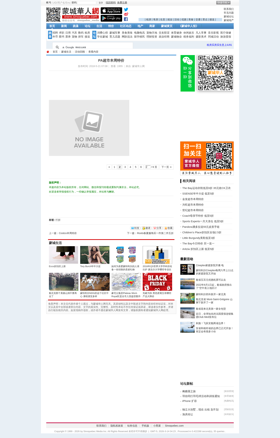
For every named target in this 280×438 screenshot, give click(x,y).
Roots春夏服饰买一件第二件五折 (155, 233)
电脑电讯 (139, 32)
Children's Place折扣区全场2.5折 (201, 232)
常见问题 (229, 12)
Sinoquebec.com (174, 425)
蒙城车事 (114, 32)
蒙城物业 (176, 36)
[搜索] (92, 47)
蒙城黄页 (166, 26)
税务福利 (188, 36)
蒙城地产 (229, 20)
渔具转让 (187, 414)
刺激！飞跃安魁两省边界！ (211, 323)
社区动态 (125, 26)
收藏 (170, 228)
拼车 (81, 36)
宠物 (74, 36)
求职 (61, 32)
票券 (68, 36)
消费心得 (102, 32)
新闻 (64, 26)
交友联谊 (164, 32)
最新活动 (186, 259)
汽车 (74, 32)
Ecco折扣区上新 (57, 266)
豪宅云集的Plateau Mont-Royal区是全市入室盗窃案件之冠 (126, 296)
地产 (140, 26)
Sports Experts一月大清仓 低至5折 (203, 221)
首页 (52, 26)
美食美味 (127, 32)
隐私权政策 (117, 425)
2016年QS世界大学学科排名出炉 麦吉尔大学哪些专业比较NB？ (157, 269)
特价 (111, 26)
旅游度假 (225, 36)
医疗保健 (225, 32)
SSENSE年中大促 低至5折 (198, 193)
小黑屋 (157, 425)
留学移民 (139, 36)
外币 (55, 36)
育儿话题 (114, 36)
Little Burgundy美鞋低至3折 (198, 237)
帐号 (48, 2)
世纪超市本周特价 (193, 210)
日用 (68, 32)
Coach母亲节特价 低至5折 (198, 215)
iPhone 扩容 (189, 400)
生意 (162, 19)
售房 (155, 19)
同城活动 (213, 36)
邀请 (147, 228)
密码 (74, 2)
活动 (176, 19)
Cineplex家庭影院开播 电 (210, 265)
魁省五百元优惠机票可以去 (211, 279)
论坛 (87, 26)
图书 (61, 36)
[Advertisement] (180, 12)
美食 (190, 19)
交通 (198, 19)
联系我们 (229, 9)
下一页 (165, 167)
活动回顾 (80, 51)
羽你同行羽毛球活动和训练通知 (201, 396)
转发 (136, 228)
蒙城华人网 (47, 51)
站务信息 (132, 425)
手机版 (145, 425)
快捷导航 (223, 2)
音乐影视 (213, 32)
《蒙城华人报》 (189, 26)
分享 (158, 228)
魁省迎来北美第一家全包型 (211, 308)
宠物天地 (151, 32)
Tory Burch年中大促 (90, 266)
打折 (58, 219)
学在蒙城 (102, 36)
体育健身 (176, 32)
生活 (99, 26)
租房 (148, 19)
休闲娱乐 (188, 32)
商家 (152, 26)
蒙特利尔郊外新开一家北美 (211, 294)
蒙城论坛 (229, 16)
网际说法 (127, 36)
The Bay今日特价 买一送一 (198, 243)
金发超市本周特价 (193, 199)
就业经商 (164, 36)
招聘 (55, 32)
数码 (81, 32)
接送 (211, 19)
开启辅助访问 (233, 2)
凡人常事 (201, 32)
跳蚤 (76, 26)
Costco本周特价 (68, 233)
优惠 (183, 19)
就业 (169, 19)
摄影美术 (201, 36)
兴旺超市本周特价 (193, 204)
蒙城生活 (66, 51)
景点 (205, 19)
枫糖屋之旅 (189, 391)
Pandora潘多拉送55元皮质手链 (200, 226)
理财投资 (151, 36)
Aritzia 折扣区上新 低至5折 (198, 248)
